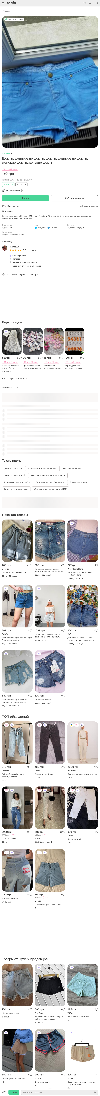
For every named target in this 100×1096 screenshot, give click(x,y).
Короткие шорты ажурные (16, 489)
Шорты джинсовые (10, 1013)
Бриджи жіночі (74, 839)
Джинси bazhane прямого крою (82, 774)
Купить (25, 198)
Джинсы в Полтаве (13, 468)
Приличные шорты (78, 482)
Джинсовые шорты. (44, 699)
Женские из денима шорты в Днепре (47, 475)
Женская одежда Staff (14, 475)
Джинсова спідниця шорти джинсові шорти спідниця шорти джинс (47, 635)
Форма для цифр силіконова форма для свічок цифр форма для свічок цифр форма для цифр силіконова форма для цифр (73, 367)
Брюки (37, 838)
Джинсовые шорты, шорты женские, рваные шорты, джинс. (49, 570)
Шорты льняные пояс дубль (17, 482)
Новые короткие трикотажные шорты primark (81, 1083)
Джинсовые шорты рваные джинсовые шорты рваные (14, 700)
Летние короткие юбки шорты (50, 482)
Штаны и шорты (17, 235)
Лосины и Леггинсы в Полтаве (41, 468)
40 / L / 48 (21, 184)
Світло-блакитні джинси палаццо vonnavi (13, 775)
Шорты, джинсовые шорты (14, 572)
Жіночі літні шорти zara (78, 1017)
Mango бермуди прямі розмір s (49, 904)
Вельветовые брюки (44, 774)
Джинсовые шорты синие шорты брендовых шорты (17, 639)
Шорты (7, 11)
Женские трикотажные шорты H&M (50, 489)
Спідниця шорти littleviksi (13, 1078)
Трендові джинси (10, 898)
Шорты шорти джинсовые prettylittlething (79, 573)
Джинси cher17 (9, 838)
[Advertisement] (50, 298)
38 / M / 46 (8, 184)
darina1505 (14, 247)
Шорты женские (42, 1082)
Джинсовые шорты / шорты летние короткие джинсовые (80, 639)
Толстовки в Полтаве (71, 468)
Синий (54, 227)
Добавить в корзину (74, 198)
